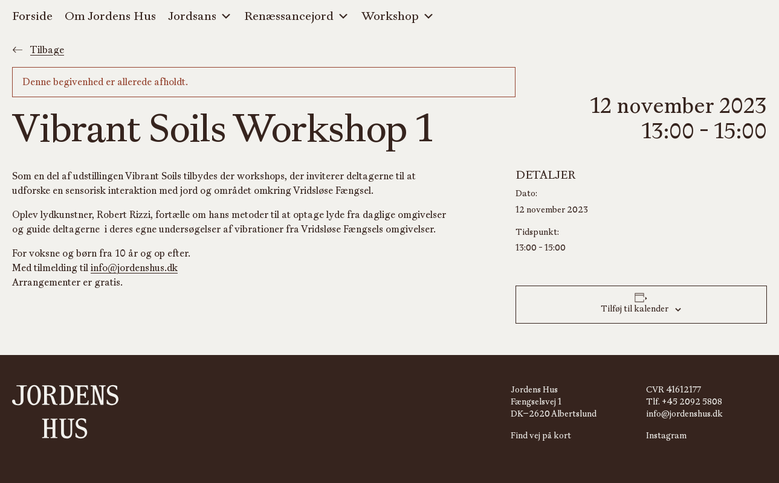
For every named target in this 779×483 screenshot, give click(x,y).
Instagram (666, 435)
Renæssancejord (296, 16)
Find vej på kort (541, 435)
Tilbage (38, 50)
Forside (32, 16)
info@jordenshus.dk (134, 268)
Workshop (398, 16)
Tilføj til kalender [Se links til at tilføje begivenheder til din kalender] (634, 309)
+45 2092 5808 (692, 402)
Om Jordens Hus (110, 16)
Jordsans (200, 16)
